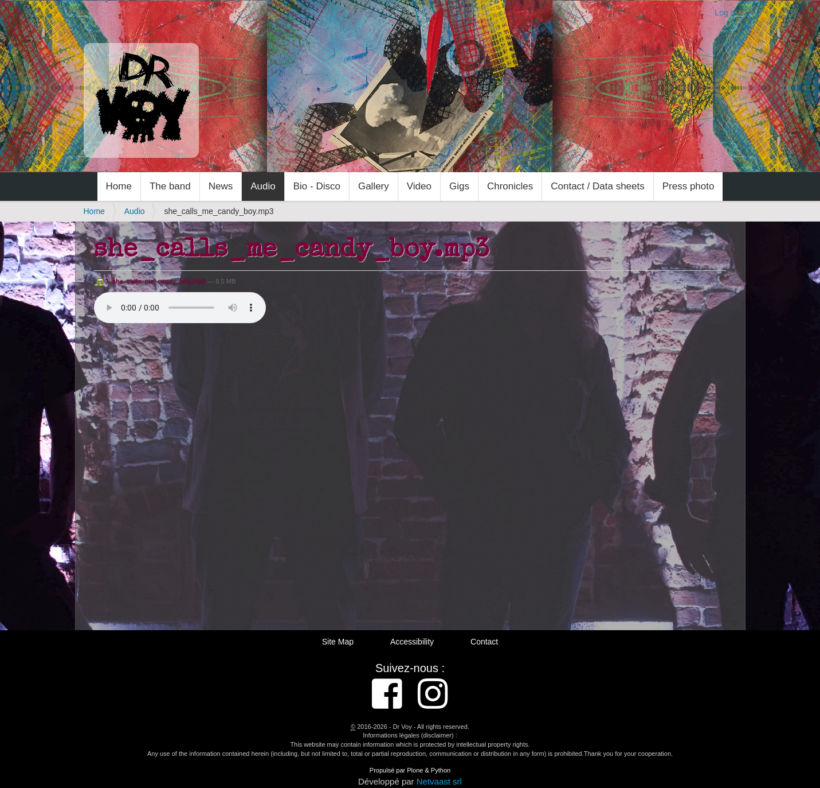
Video (419, 186)
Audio (262, 186)
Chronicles (510, 186)
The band (170, 186)
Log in (725, 12)
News (221, 186)
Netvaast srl (439, 781)
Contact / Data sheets (597, 186)
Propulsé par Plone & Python (410, 770)
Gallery (373, 186)
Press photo (688, 186)
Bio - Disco (316, 186)
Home (119, 186)
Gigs (459, 186)
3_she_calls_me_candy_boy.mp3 (150, 281)
